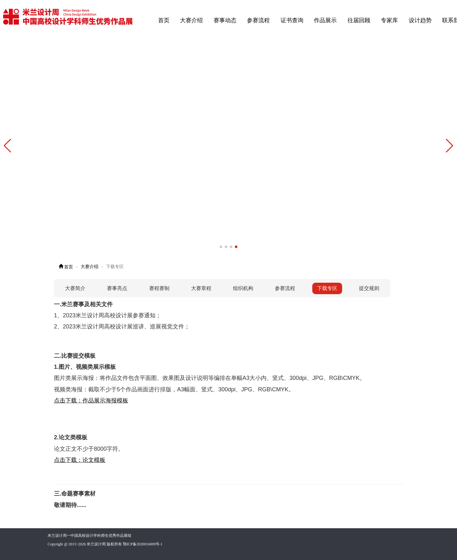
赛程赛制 (159, 288)
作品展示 (325, 20)
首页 (163, 20)
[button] (449, 146)
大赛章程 (201, 288)
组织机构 (243, 288)
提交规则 (369, 288)
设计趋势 (420, 20)
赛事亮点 (117, 288)
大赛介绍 (191, 20)
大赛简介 (75, 288)
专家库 (389, 20)
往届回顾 (359, 20)
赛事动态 (225, 20)
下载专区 (327, 288)
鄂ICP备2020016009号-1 (142, 544)
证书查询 (292, 20)
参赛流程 (258, 20)
